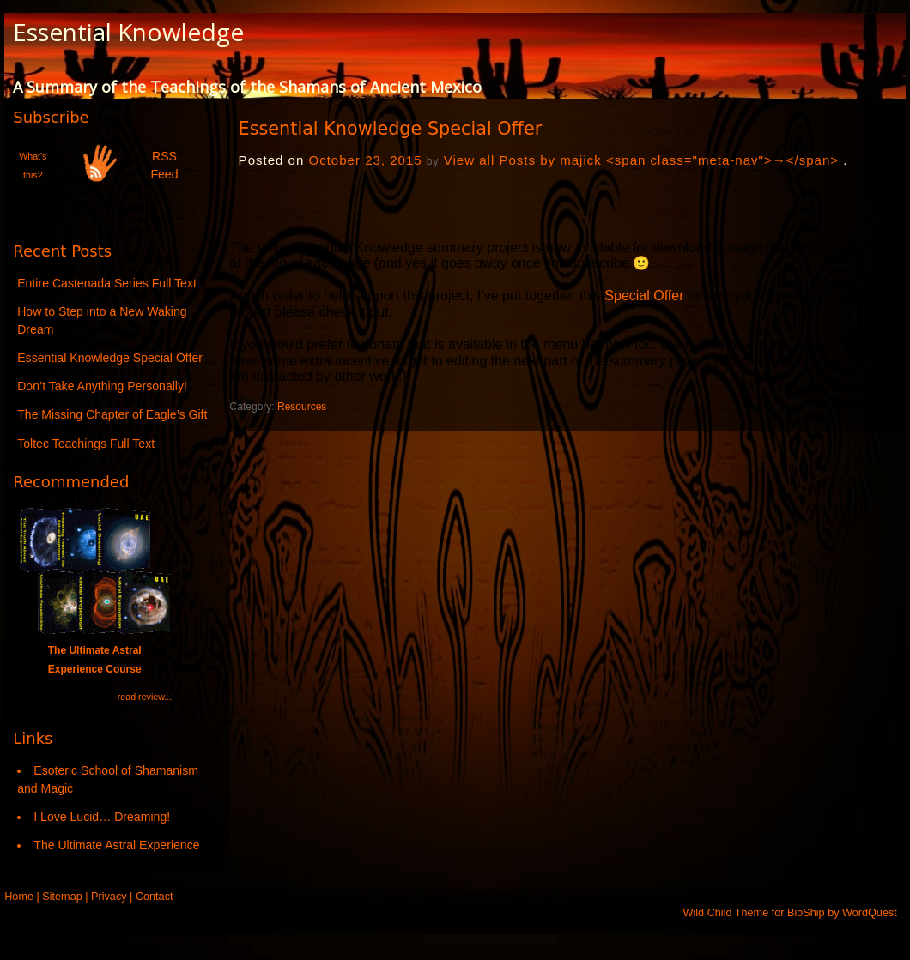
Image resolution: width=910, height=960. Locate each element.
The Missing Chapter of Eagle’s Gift (112, 414)
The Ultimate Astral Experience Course (94, 650)
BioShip (806, 913)
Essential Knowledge (128, 31)
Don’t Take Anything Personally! (102, 386)
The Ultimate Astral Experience (116, 845)
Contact (154, 897)
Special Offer (643, 295)
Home (18, 897)
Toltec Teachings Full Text (86, 443)
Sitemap (62, 897)
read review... (145, 696)
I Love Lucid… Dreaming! (101, 817)
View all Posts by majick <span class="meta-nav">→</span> (641, 160)
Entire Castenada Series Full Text (107, 283)
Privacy (109, 897)
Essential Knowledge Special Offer (110, 358)
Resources (301, 407)
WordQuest (869, 913)
